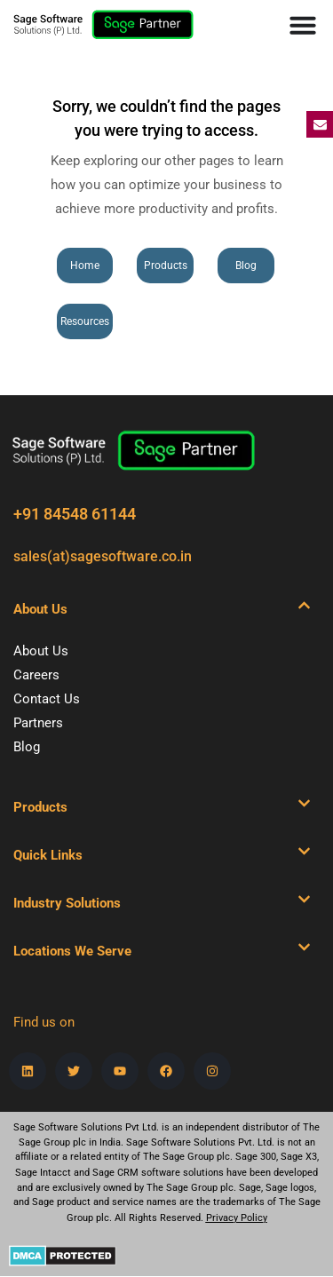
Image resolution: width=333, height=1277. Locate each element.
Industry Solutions (67, 903)
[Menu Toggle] (303, 25)
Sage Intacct (43, 1172)
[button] (162, 609)
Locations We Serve (72, 951)
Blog (26, 747)
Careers (36, 675)
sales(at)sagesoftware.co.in (102, 556)
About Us (40, 651)
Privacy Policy (236, 1218)
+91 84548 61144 (74, 513)
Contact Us (46, 699)
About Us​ (40, 609)
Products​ (40, 807)
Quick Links (48, 855)
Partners (38, 723)
